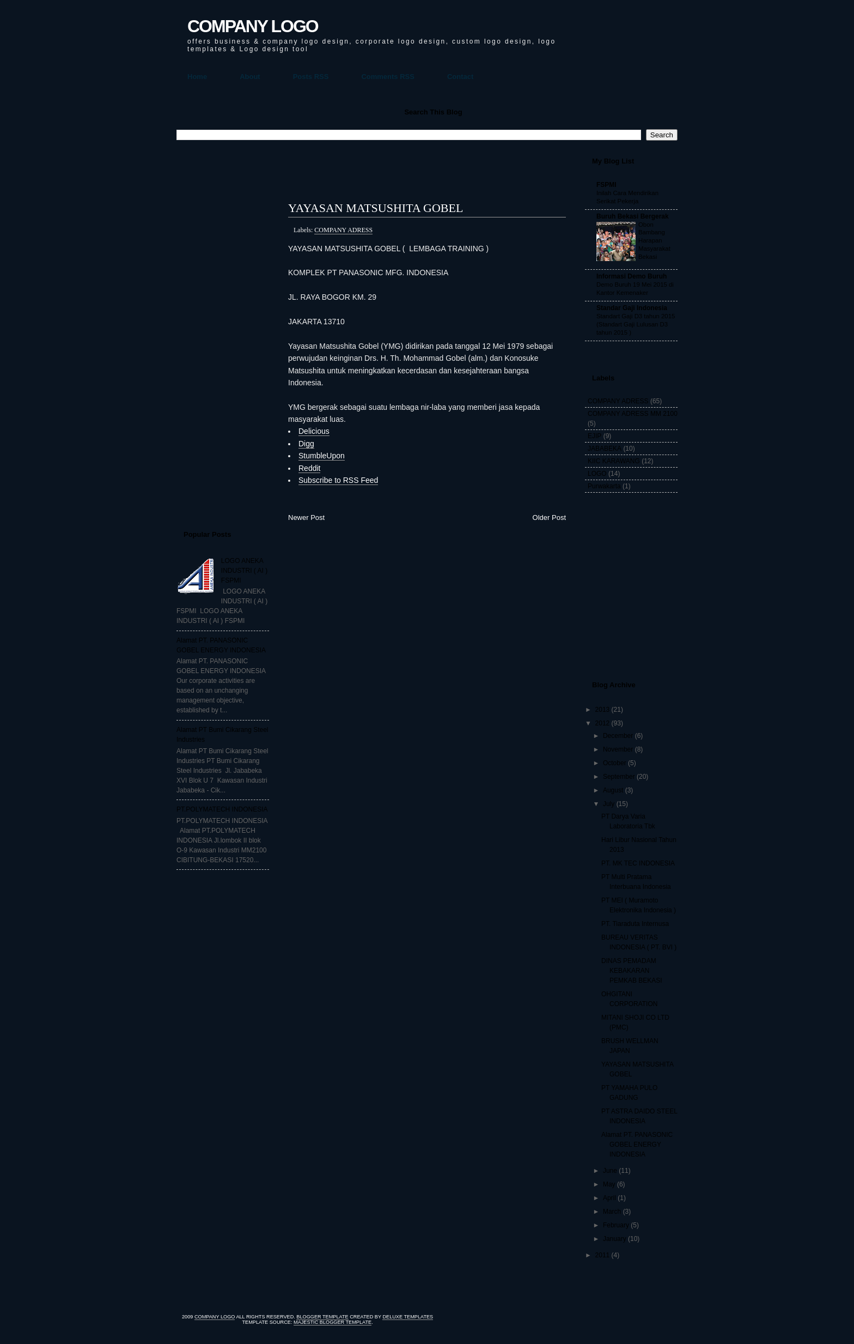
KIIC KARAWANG (614, 461)
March (612, 1211)
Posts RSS (311, 76)
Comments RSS (387, 76)
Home (197, 76)
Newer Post (306, 517)
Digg (306, 443)
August (613, 790)
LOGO (597, 473)
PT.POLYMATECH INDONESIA (222, 809)
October (614, 763)
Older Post (549, 517)
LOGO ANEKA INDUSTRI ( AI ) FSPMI (244, 570)
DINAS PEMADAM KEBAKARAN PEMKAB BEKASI (631, 970)
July (608, 804)
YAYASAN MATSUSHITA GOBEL (375, 208)
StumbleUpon (321, 455)
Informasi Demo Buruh (631, 276)
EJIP (594, 436)
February (616, 1225)
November (618, 749)
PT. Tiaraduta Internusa (635, 924)
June (610, 1171)
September (619, 776)
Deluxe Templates (407, 1316)
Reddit (309, 468)
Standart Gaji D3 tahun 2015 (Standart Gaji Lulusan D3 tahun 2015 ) (635, 324)
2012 (602, 723)
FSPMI (606, 185)
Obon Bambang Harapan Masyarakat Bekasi (654, 240)
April (609, 1198)
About (250, 76)
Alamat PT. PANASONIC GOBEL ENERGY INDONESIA (637, 1144)
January (614, 1239)
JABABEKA (604, 448)
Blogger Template (322, 1316)
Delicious (314, 431)
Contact (460, 76)
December (618, 736)
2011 (602, 1255)
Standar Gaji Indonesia (631, 308)
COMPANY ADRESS (343, 230)
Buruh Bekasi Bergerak (632, 216)
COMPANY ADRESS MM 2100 (633, 413)
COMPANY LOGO (252, 26)
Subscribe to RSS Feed (338, 480)
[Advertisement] (220, 330)
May (609, 1184)
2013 (602, 709)
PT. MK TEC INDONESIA (638, 863)
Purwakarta (604, 486)
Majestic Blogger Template (332, 1322)
